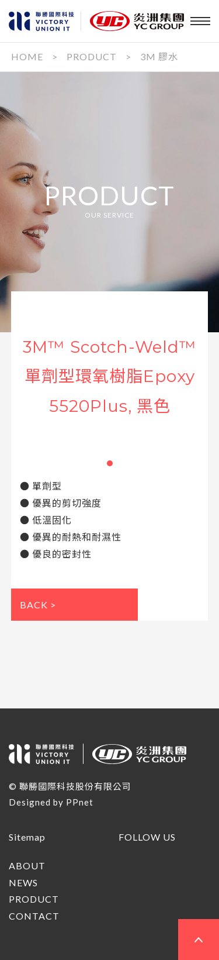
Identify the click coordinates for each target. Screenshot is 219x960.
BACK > (38, 604)
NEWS (23, 882)
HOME (27, 56)
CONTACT (34, 915)
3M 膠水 (159, 56)
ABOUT (27, 865)
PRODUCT (92, 56)
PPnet (79, 802)
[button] (110, 463)
